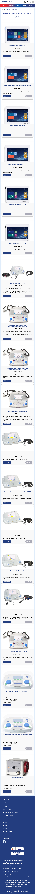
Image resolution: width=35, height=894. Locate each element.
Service (30, 5)
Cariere (5, 828)
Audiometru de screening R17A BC (17, 204)
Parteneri (5, 825)
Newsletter (6, 838)
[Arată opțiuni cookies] (4, 841)
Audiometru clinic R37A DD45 (17, 611)
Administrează (24, 891)
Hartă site (5, 806)
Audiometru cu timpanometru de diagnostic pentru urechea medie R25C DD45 (17, 369)
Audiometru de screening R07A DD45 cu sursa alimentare (17, 734)
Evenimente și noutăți (21, 5)
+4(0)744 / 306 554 (15, 868)
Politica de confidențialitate (10, 812)
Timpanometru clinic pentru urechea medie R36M (17, 453)
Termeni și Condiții (8, 809)
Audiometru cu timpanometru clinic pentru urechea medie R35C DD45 (17, 282)
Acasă (4, 5)
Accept (8, 891)
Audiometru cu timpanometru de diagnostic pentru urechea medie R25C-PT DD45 (17, 410)
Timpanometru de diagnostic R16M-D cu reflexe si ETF (17, 85)
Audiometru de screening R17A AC (17, 243)
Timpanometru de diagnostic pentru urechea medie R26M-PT (17, 571)
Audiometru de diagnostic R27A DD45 (17, 651)
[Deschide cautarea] (25, 2)
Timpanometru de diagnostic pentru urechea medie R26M (17, 532)
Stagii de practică (7, 832)
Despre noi (11, 5)
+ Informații (28, 56)
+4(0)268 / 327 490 (13, 871)
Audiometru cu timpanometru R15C (17, 45)
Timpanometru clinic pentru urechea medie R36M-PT (17, 491)
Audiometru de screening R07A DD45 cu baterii (17, 691)
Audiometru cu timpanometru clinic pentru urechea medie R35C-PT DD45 (17, 326)
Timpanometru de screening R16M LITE (17, 164)
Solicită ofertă (7, 56)
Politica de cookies (8, 816)
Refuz (15, 891)
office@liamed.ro (11, 866)
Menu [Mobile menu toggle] (33, 2)
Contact (5, 835)
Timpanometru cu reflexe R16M (17, 125)
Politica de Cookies (15, 886)
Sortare (17, 17)
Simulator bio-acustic (17, 777)
